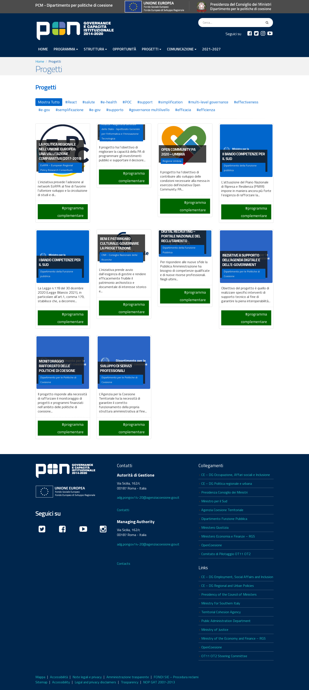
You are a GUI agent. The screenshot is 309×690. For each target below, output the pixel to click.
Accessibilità (59, 676)
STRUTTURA (94, 48)
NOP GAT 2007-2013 (159, 682)
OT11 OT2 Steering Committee (224, 655)
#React (71, 102)
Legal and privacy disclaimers (95, 682)
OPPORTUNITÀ (124, 48)
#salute (88, 102)
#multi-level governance (208, 102)
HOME (43, 48)
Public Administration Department (226, 620)
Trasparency (129, 682)
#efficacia (183, 110)
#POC (127, 102)
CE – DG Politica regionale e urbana (226, 483)
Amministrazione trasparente (127, 676)
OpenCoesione (211, 545)
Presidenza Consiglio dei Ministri (224, 492)
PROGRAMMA (64, 48)
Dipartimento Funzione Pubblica (224, 518)
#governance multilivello (149, 110)
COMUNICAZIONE (180, 48)
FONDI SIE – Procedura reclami (176, 676)
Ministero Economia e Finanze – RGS (228, 536)
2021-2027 (211, 48)
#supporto (114, 110)
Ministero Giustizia (215, 527)
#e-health (108, 102)
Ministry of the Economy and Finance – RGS (233, 638)
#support (145, 102)
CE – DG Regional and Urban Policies (227, 585)
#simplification (170, 102)
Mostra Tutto (49, 102)
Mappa (40, 676)
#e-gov (44, 110)
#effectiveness (246, 102)
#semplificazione (69, 110)
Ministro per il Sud (214, 501)
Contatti (123, 509)
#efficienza (206, 110)
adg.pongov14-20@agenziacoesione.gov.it (148, 497)
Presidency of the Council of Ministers (229, 594)
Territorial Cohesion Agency (221, 612)
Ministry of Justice (214, 629)
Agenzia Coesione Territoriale (222, 509)
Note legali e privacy (87, 676)
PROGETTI (150, 48)
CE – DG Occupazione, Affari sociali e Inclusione (235, 474)
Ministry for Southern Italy (220, 603)
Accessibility (61, 682)
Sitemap (41, 682)
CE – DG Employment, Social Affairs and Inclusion (237, 576)
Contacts (123, 563)
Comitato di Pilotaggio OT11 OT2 (226, 553)
